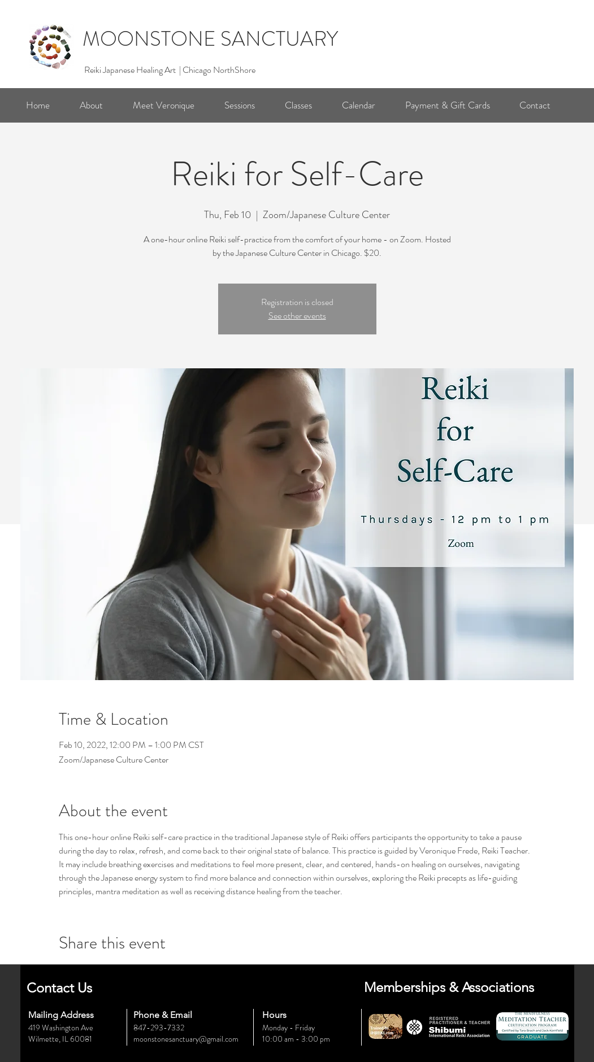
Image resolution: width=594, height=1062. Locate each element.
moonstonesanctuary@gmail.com (186, 1038)
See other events (297, 315)
